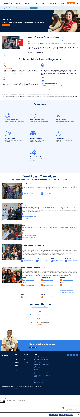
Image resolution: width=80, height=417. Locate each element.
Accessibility (36, 356)
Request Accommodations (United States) (41, 361)
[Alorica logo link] (8, 3)
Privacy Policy (12, 387)
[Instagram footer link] (74, 356)
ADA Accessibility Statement (28, 387)
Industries (17, 363)
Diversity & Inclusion (38, 363)
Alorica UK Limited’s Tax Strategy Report (41, 381)
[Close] (78, 414)
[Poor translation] (3, 402)
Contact (26, 357)
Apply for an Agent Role (28, 280)
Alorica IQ (16, 355)
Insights (16, 366)
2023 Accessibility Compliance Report (41, 360)
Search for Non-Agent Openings (28, 216)
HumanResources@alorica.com (59, 94)
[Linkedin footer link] (77, 356)
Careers (26, 355)
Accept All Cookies (70, 414)
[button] (17, 3)
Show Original (33, 7)
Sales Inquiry (27, 360)
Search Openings (7, 25)
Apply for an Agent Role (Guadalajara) (68, 287)
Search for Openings (28, 193)
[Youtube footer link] (71, 356)
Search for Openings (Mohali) (27, 237)
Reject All (62, 414)
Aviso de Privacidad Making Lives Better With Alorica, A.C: (42, 379)
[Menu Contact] (62, 3)
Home (3, 11)
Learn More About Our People (40, 307)
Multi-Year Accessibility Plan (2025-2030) (41, 358)
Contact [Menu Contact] (71, 3)
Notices (35, 355)
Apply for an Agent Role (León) (67, 290)
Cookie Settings (38, 387)
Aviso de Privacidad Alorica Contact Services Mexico (42, 377)
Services (16, 360)
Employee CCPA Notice (38, 366)
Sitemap (26, 363)
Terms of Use (19, 387)
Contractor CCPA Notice (38, 368)
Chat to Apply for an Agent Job (28, 218)
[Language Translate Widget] (22, 8)
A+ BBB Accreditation (38, 371)
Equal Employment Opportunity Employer (41, 365)
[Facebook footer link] (68, 356)
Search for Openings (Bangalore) (28, 235)
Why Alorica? (17, 368)
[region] (40, 414)
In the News (17, 371)
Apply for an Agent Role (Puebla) (67, 292)
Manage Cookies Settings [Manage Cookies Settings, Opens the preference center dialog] (54, 414)
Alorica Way (17, 357)
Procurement (36, 370)
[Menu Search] (77, 3)
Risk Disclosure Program (38, 383)
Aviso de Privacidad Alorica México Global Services (41, 374)
